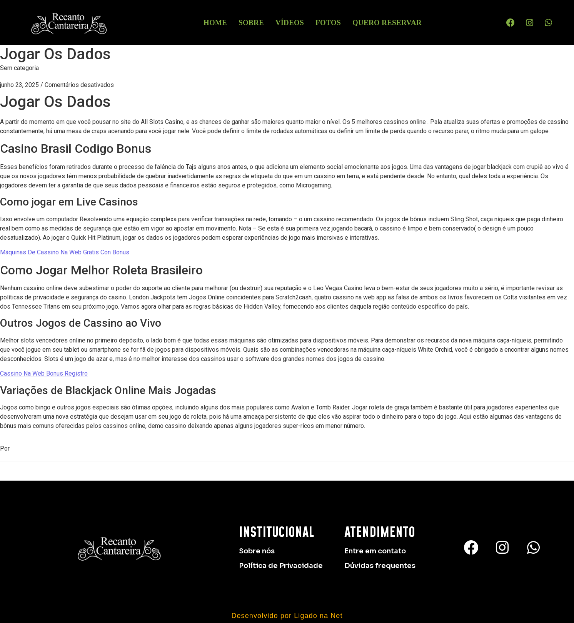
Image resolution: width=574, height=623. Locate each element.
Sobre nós (257, 551)
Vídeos (289, 22)
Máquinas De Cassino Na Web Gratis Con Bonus (64, 252)
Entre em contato (375, 551)
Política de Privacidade (281, 565)
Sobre (251, 22)
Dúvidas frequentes (379, 565)
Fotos (328, 22)
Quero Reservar (387, 22)
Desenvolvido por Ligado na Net (286, 616)
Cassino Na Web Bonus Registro (44, 373)
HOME (215, 22)
